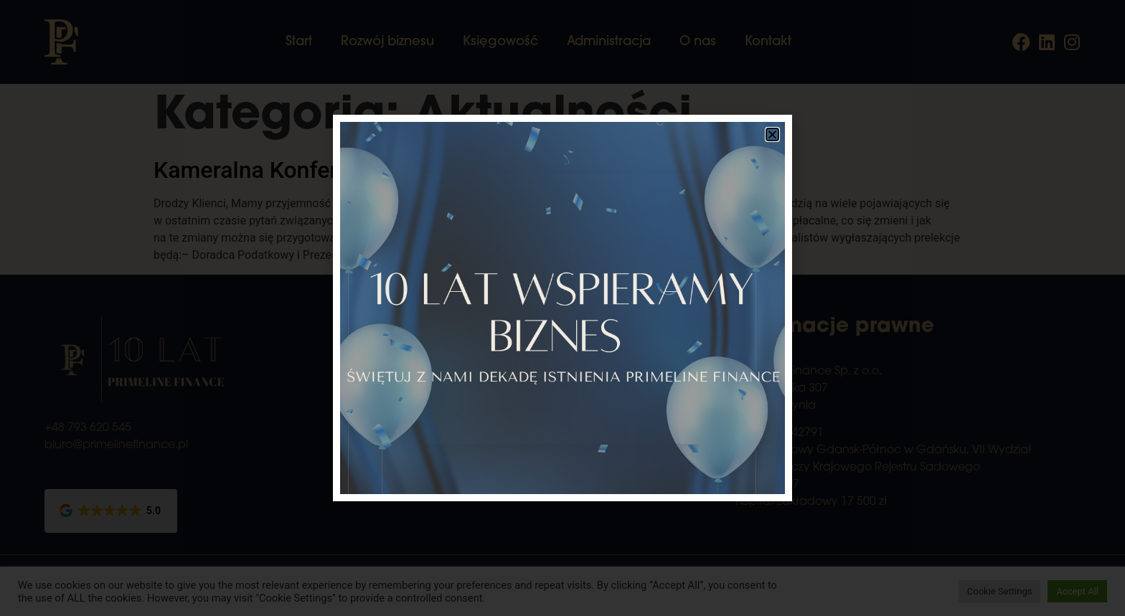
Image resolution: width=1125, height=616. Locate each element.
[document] (562, 308)
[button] (772, 134)
